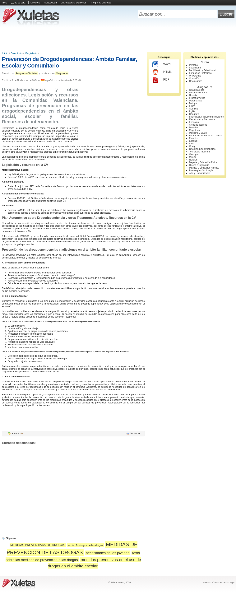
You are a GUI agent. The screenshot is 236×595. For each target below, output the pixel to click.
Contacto (217, 582)
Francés (193, 138)
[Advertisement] (118, 38)
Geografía (194, 114)
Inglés (192, 111)
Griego (192, 146)
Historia (193, 95)
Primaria (193, 65)
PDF (160, 80)
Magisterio (31, 53)
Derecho (193, 127)
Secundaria (195, 67)
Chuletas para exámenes (73, 2)
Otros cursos (195, 81)
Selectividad (50, 2)
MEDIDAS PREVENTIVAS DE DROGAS (37, 545)
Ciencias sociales (198, 124)
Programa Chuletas (101, 2)
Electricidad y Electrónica (202, 119)
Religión (193, 159)
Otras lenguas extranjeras (202, 149)
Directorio (35, 2)
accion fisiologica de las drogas (85, 545)
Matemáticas (195, 100)
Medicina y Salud (198, 133)
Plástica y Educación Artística (204, 167)
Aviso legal (228, 582)
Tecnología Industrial (199, 151)
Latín (191, 143)
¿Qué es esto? (18, 2)
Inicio (4, 2)
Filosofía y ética (197, 98)
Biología (193, 103)
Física (192, 106)
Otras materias (196, 90)
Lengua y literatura (198, 92)
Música (193, 157)
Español (193, 141)
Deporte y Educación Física (203, 162)
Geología (194, 154)
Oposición (194, 78)
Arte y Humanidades (199, 173)
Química (193, 108)
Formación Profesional (200, 73)
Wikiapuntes (117, 582)
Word (161, 64)
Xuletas (207, 582)
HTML (162, 72)
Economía (194, 122)
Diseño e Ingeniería (199, 165)
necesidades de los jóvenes (107, 553)
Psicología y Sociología (201, 170)
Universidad (195, 75)
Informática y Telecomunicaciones (206, 116)
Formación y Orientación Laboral (206, 135)
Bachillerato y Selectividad (202, 70)
